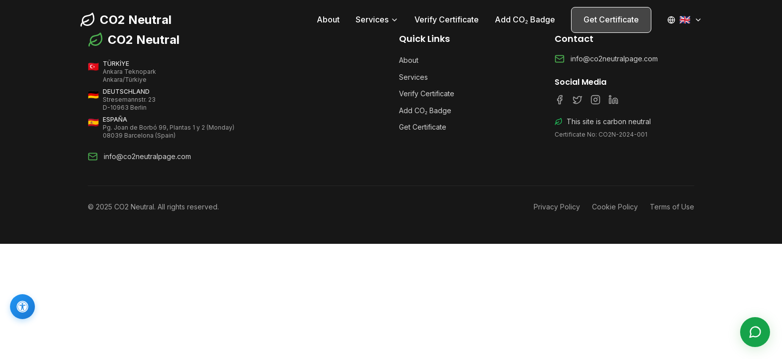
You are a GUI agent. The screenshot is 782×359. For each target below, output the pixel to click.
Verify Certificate (446, 19)
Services (377, 19)
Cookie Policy (615, 206)
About (328, 19)
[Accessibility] (22, 306)
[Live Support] (755, 332)
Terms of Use (672, 206)
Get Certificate (611, 19)
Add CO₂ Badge (525, 19)
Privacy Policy (557, 206)
